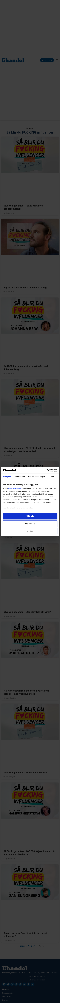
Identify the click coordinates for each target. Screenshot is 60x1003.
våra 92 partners (15, 488)
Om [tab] (52, 477)
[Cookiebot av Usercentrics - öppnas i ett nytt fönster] (47, 470)
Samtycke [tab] (7, 477)
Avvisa (30, 531)
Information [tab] (20, 477)
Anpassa (30, 523)
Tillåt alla (30, 516)
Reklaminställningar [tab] (36, 477)
